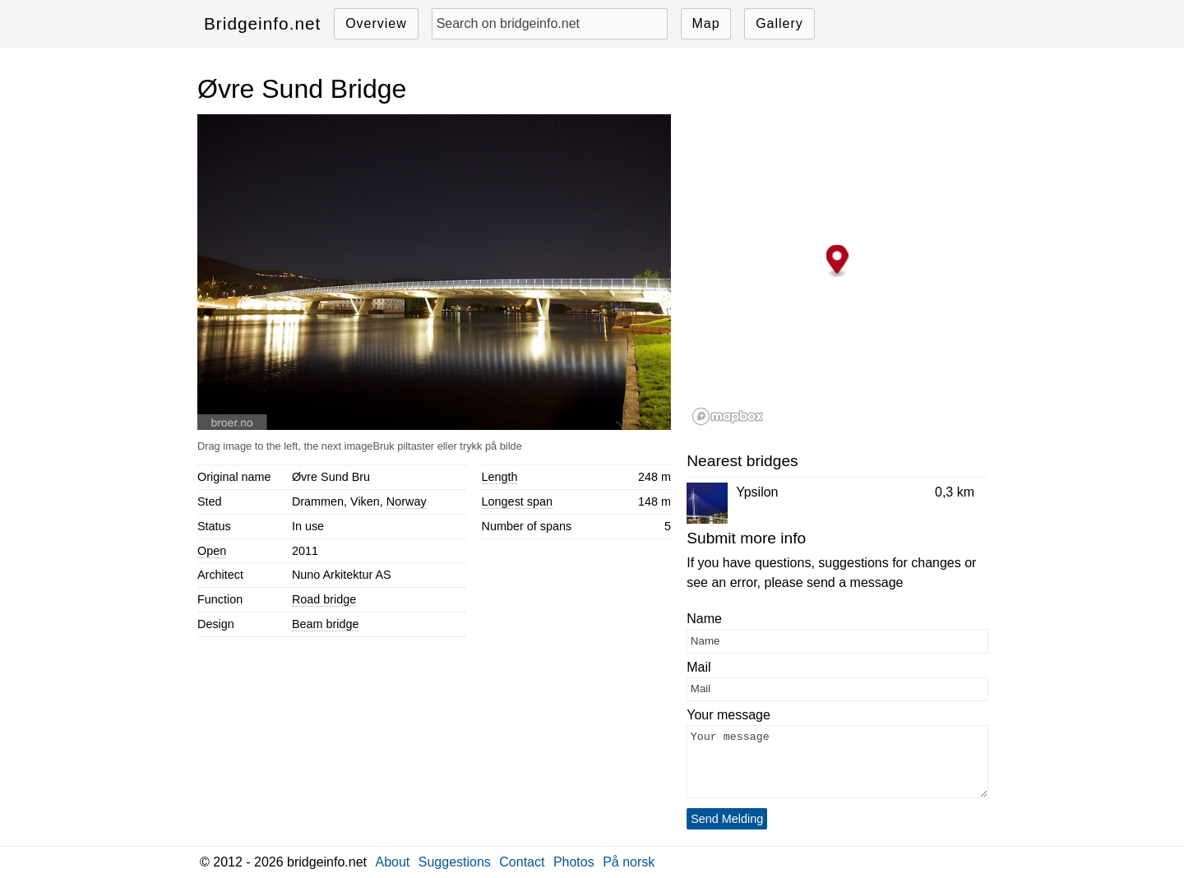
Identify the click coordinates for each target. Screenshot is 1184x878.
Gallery (779, 23)
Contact (521, 862)
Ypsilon (757, 492)
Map (705, 23)
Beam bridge (325, 624)
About (393, 862)
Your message (728, 715)
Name (704, 619)
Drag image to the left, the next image (284, 446)
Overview (376, 23)
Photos (573, 862)
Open (211, 550)
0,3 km (954, 492)
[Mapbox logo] (727, 416)
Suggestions (455, 862)
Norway (406, 501)
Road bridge (324, 599)
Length (500, 476)
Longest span (517, 501)
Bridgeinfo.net (262, 23)
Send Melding (727, 818)
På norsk (628, 862)
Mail (698, 667)
